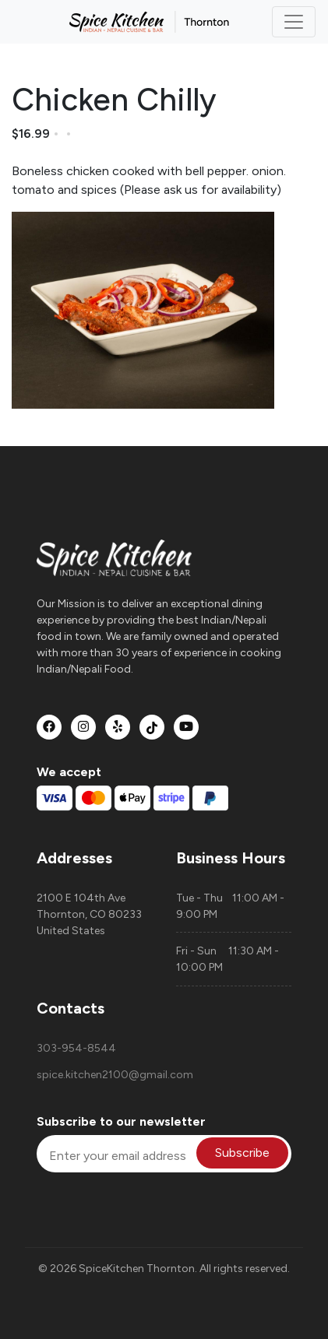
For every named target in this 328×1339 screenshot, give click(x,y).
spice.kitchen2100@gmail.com (95, 1074)
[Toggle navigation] (294, 21)
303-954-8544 (76, 1048)
